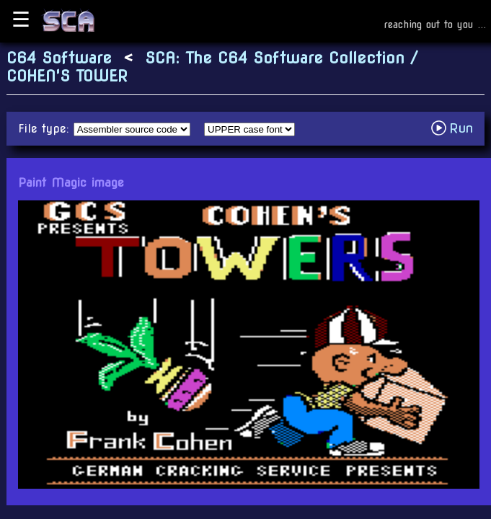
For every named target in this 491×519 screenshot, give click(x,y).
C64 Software (59, 58)
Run (456, 128)
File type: (46, 129)
